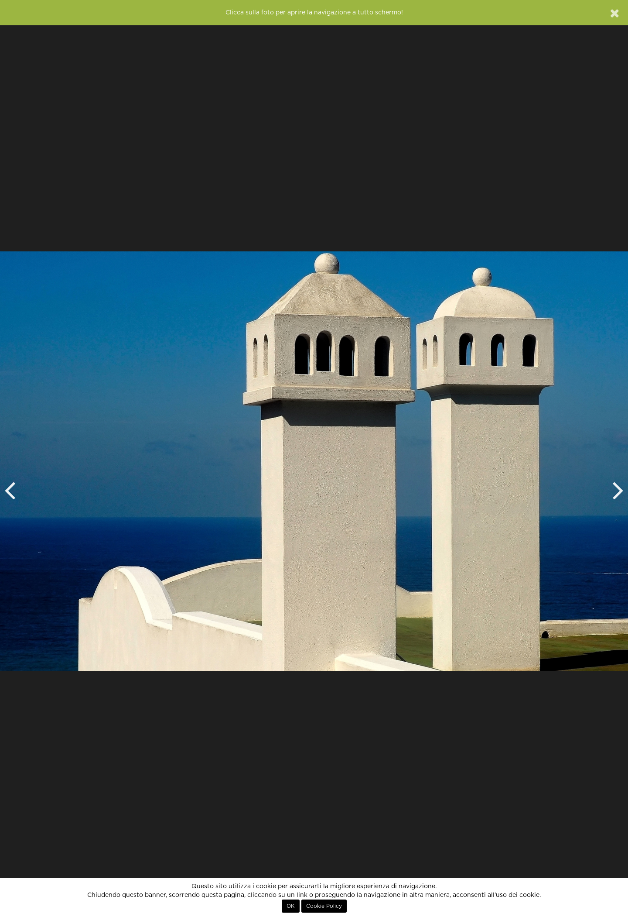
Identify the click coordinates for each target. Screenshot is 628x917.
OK (291, 906)
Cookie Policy (324, 906)
